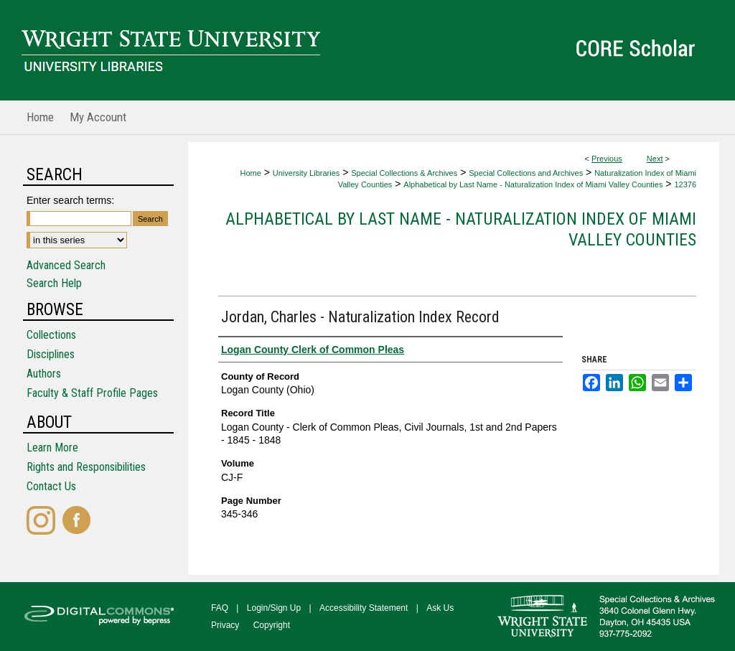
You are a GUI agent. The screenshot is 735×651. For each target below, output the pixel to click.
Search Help (54, 283)
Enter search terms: (70, 200)
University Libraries (306, 173)
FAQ (219, 608)
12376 (685, 184)
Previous (606, 158)
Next (655, 158)
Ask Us (440, 608)
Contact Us (51, 486)
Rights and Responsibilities (86, 467)
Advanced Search (66, 265)
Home (250, 173)
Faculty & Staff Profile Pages (92, 393)
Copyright (271, 625)
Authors (44, 373)
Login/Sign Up (274, 608)
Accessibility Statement (363, 608)
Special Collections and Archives (526, 173)
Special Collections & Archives (404, 173)
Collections (51, 335)
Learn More (52, 447)
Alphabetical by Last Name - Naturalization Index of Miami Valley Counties (533, 184)
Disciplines (51, 354)
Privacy (225, 625)
